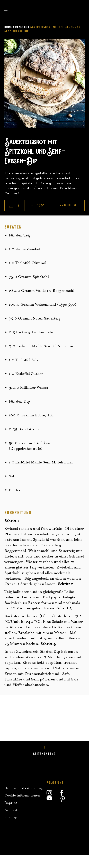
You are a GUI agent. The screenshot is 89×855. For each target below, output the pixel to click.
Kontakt (10, 810)
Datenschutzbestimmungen (25, 788)
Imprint (10, 803)
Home (8, 27)
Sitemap (10, 817)
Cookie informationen (22, 795)
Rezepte (21, 27)
